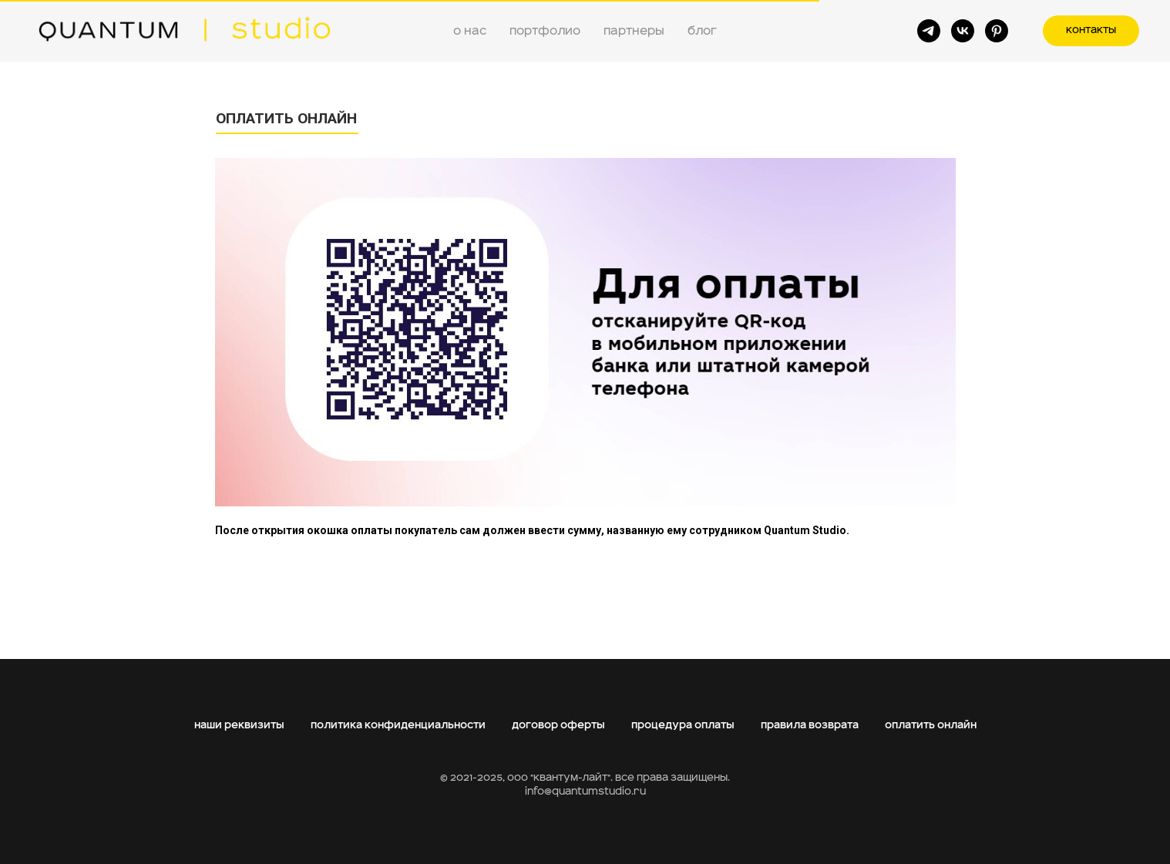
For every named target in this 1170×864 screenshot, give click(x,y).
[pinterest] (996, 30)
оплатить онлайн (931, 725)
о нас (469, 31)
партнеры (633, 31)
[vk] (962, 30)
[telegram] (928, 30)
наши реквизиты (239, 725)
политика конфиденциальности (398, 725)
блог (702, 31)
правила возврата (810, 725)
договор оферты (558, 725)
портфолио (544, 31)
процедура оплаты (683, 725)
